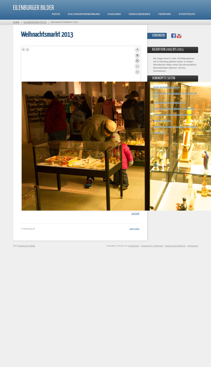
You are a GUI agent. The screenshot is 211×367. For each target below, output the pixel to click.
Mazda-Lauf (159, 132)
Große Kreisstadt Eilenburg (166, 87)
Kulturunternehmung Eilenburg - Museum (172, 114)
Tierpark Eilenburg (162, 120)
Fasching (114, 14)
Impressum (193, 246)
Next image (27, 49)
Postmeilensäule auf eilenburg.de (169, 102)
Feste (56, 14)
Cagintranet (133, 246)
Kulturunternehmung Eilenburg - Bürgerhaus (174, 108)
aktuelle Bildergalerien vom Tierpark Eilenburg (175, 126)
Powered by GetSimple (152, 246)
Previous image (24, 49)
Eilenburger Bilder (33, 8)
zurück (135, 213)
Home (16, 22)
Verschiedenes (139, 14)
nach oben (134, 229)
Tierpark (164, 14)
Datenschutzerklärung (175, 246)
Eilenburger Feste (35, 22)
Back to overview (137, 64)
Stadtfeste (187, 14)
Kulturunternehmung (84, 14)
